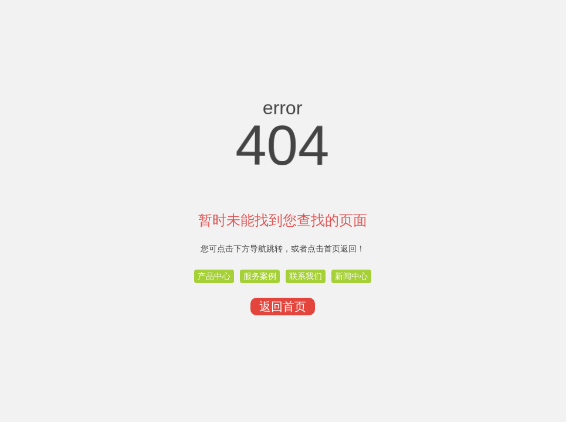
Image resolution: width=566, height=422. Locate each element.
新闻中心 (351, 276)
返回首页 (282, 306)
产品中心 (214, 276)
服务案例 (259, 276)
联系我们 (305, 276)
